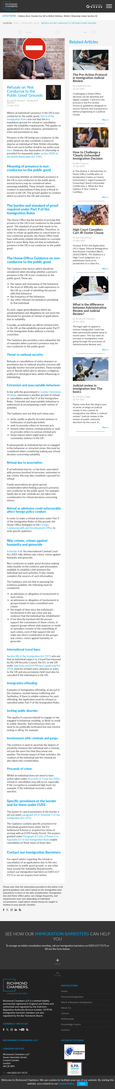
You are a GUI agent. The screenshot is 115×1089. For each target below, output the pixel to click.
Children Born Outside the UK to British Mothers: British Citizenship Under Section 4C (58, 16)
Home (16, 23)
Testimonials (67, 1018)
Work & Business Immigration (76, 1002)
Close (82, 1084)
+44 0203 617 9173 (15, 1072)
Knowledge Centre (30, 23)
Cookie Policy (66, 1083)
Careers (65, 1013)
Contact (65, 1029)
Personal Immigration (72, 996)
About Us (66, 1007)
